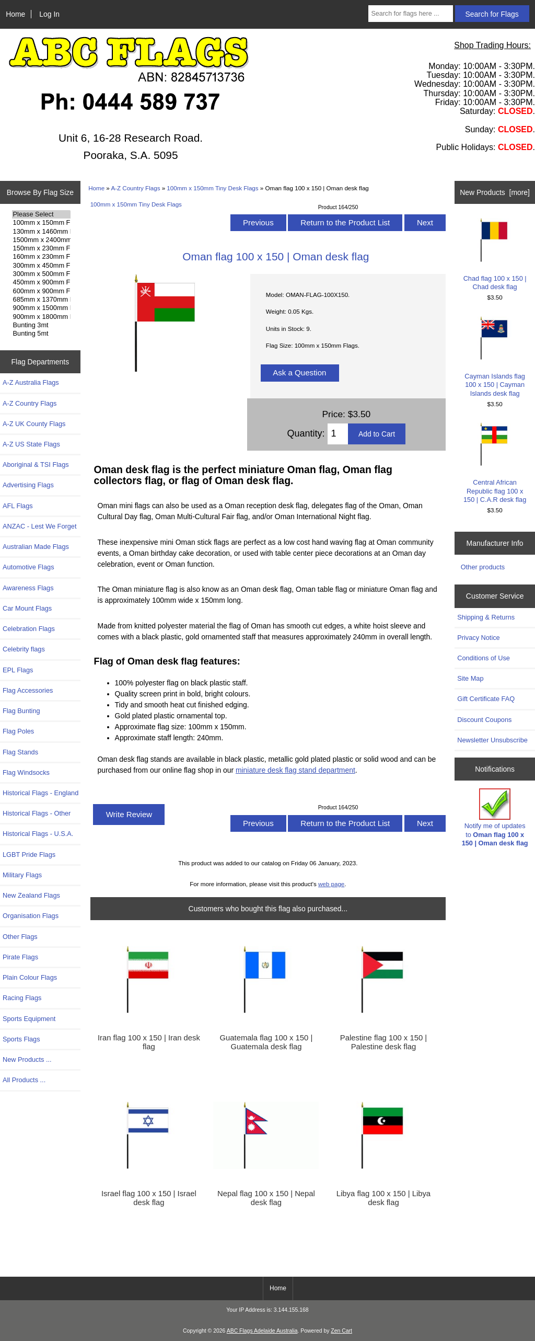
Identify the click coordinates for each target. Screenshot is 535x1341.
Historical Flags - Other (37, 813)
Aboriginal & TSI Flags (36, 464)
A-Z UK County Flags (34, 424)
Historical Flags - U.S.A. (38, 834)
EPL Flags (18, 670)
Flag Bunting (21, 711)
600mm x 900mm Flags (41, 291)
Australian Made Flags (36, 547)
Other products (483, 567)
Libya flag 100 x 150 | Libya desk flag (383, 1197)
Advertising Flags (28, 485)
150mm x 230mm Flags (41, 248)
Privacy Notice (478, 637)
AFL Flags (18, 506)
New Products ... (27, 1059)
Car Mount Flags (27, 608)
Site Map (470, 678)
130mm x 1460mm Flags (41, 231)
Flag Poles (18, 731)
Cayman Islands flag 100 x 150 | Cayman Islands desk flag (495, 356)
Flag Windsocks (26, 772)
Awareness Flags (28, 588)
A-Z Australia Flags (31, 382)
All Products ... (24, 1080)
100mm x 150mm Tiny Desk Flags (212, 188)
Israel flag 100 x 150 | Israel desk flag (148, 1197)
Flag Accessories (28, 690)
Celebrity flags (24, 649)
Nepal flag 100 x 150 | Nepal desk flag (266, 1197)
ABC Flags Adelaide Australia (262, 1331)
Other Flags (20, 937)
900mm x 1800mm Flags (41, 317)
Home (15, 14)
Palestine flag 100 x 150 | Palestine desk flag (383, 1042)
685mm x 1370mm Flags (41, 299)
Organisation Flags (31, 916)
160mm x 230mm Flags (41, 257)
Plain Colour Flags (30, 977)
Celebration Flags (29, 629)
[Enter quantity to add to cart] (338, 433)
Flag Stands (20, 752)
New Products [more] (495, 192)
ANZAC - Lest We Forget (39, 526)
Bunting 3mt (41, 325)
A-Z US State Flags (31, 444)
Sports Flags (21, 1039)
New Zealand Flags (31, 895)
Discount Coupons (484, 720)
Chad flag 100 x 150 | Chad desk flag (495, 254)
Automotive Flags (28, 567)
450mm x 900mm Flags (41, 282)
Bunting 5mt (41, 333)
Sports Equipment (29, 1019)
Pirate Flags (20, 957)
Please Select (41, 214)
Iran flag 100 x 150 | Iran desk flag (149, 1042)
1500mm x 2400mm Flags (41, 240)
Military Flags (22, 875)
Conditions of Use (483, 658)
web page (331, 883)
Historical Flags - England (40, 793)
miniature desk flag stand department (295, 770)
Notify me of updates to (495, 817)
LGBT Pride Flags (29, 854)
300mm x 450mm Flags (41, 265)
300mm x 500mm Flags (41, 274)
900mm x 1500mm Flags (41, 308)
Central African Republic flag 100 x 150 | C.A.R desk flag (495, 462)
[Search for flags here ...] (410, 13)
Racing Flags (22, 998)
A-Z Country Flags (135, 188)
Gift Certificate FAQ (486, 699)
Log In (49, 14)
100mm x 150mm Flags (41, 223)
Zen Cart (341, 1331)
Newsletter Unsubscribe (492, 740)
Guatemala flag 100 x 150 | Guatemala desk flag (266, 1042)
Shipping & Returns (486, 617)
